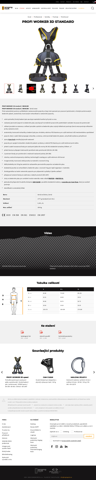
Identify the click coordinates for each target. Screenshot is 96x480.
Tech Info (55, 8)
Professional (38, 17)
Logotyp (33, 435)
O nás (4, 424)
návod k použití (45, 336)
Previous (2, 372)
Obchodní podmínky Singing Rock (36, 440)
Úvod (29, 17)
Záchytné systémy (71, 8)
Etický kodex (6, 451)
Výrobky (22, 8)
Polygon (55, 471)
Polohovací (64, 17)
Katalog (33, 424)
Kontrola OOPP (46, 8)
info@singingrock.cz (66, 477)
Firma (51, 2)
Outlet (56, 2)
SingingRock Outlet (40, 471)
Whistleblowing (7, 454)
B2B (75, 2)
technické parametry (65, 336)
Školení (61, 8)
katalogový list (26, 336)
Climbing (66, 432)
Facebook (52, 446)
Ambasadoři (36, 8)
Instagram (57, 446)
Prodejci (62, 2)
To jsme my (6, 430)
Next (93, 88)
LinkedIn (66, 446)
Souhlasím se (67, 441)
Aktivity (28, 8)
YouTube (61, 446)
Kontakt (80, 2)
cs (91, 2)
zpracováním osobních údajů (71, 441)
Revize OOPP (34, 427)
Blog (16, 8)
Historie (4, 438)
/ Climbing (81, 8)
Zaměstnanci (6, 427)
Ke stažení (70, 2)
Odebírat (89, 436)
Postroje (55, 17)
